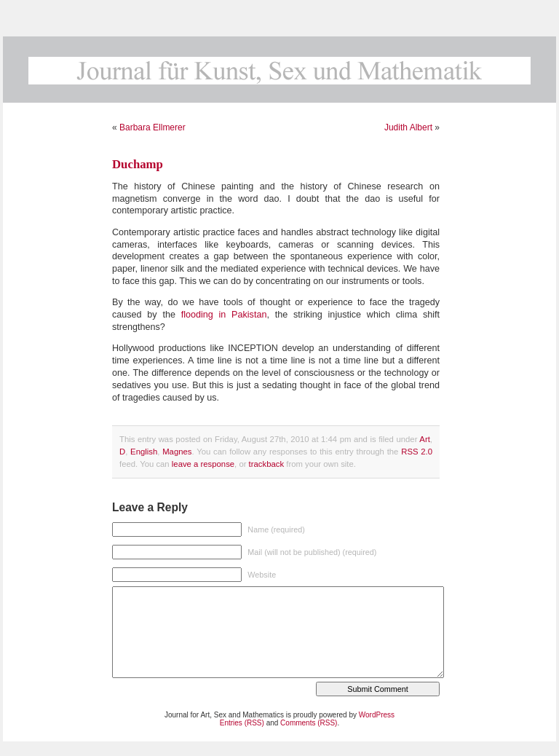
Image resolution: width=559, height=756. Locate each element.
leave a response (203, 464)
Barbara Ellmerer (152, 127)
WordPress (377, 715)
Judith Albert (408, 127)
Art (424, 439)
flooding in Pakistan (224, 315)
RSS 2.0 (416, 451)
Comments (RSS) (308, 723)
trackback (266, 464)
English (143, 451)
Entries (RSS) (242, 723)
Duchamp (137, 164)
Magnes (176, 451)
